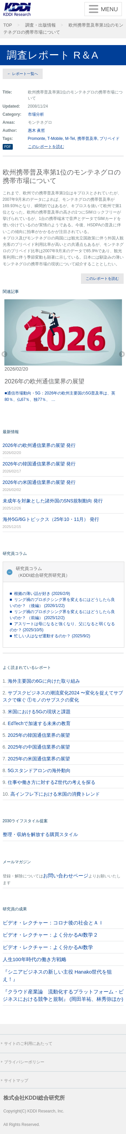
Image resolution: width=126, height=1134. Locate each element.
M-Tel (70, 138)
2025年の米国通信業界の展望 (39, 758)
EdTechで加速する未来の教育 (39, 723)
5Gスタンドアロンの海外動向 (39, 770)
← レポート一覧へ (22, 74)
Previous (4, 354)
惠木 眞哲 (36, 130)
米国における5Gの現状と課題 (39, 711)
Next (122, 354)
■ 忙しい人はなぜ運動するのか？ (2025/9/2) (50, 636)
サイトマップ (16, 1080)
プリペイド (109, 138)
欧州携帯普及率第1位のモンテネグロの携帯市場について (63, 29)
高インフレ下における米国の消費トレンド (55, 794)
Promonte (36, 138)
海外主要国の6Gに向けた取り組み (44, 681)
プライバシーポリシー (24, 1062)
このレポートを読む (46, 146)
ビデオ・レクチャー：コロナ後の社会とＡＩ (53, 922)
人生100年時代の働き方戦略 (35, 959)
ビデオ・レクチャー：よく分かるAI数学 (48, 947)
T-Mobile (55, 138)
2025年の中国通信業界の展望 (39, 747)
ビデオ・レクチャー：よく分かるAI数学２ (50, 935)
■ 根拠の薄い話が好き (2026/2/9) (40, 593)
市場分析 (36, 114)
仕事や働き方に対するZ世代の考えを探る (51, 782)
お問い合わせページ (65, 875)
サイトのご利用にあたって (28, 1043)
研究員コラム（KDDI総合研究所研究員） (43, 572)
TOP (7, 25)
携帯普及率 (87, 138)
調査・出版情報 (40, 25)
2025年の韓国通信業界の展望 (39, 735)
